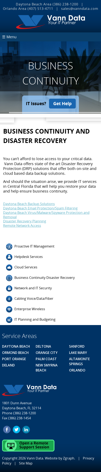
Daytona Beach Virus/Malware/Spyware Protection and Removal (46, 214)
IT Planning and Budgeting (31, 320)
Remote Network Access (22, 225)
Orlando (77, 370)
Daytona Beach (16, 346)
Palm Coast (46, 359)
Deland (8, 365)
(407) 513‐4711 (40, 8)
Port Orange (14, 359)
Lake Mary (78, 352)
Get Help (62, 103)
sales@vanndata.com (79, 8)
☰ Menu (9, 36)
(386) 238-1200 (65, 4)
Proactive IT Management (30, 247)
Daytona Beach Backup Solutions (29, 204)
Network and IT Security (29, 288)
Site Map (26, 463)
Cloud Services (21, 267)
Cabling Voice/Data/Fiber (29, 299)
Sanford (77, 346)
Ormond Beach (15, 352)
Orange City (47, 352)
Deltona (43, 346)
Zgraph (68, 458)
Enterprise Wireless (25, 309)
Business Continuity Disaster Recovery (40, 278)
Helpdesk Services (24, 257)
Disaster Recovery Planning (24, 221)
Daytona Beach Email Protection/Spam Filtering (40, 208)
